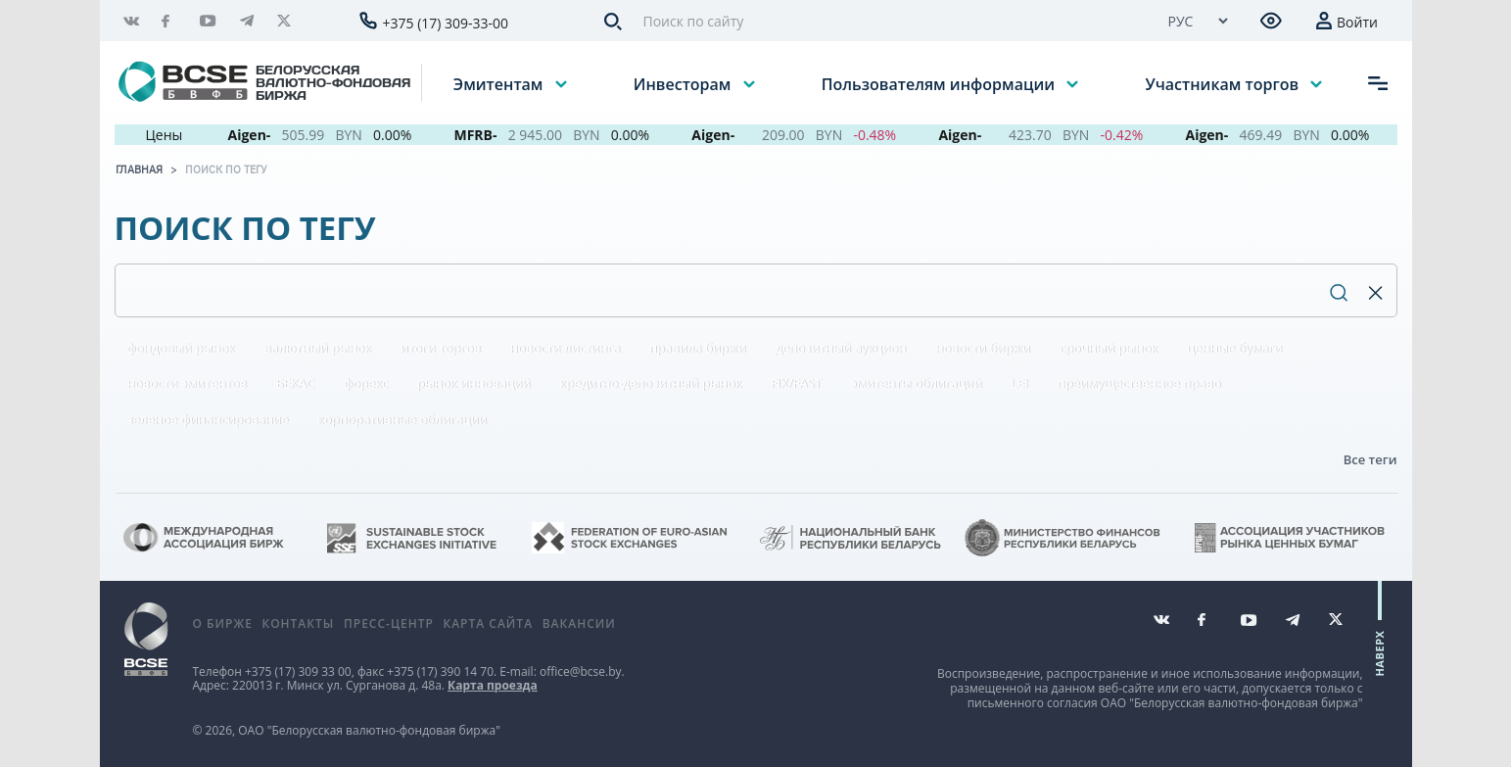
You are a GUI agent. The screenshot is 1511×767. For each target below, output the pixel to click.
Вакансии (579, 623)
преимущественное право (1139, 383)
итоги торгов (441, 348)
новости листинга (565, 348)
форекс (366, 383)
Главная (139, 169)
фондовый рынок (181, 348)
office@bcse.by (581, 671)
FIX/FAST (796, 383)
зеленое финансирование (208, 419)
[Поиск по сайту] (888, 21)
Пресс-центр (389, 623)
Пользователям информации (940, 83)
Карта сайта (488, 623)
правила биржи (697, 348)
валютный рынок (318, 348)
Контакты (297, 623)
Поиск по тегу (226, 169)
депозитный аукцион (840, 348)
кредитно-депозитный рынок (650, 383)
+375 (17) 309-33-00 (446, 23)
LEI (1019, 383)
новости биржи (982, 348)
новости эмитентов (187, 383)
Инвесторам (684, 83)
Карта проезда (493, 685)
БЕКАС (295, 383)
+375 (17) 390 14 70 (440, 671)
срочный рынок (1108, 348)
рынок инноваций (474, 383)
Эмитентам (500, 83)
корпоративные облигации (402, 419)
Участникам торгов (1223, 83)
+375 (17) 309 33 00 (298, 671)
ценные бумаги (1234, 348)
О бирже (223, 623)
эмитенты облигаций (916, 383)
